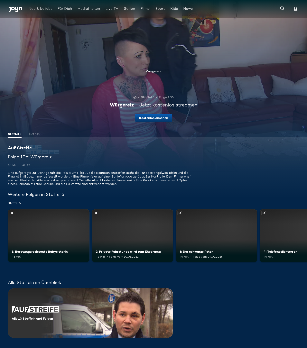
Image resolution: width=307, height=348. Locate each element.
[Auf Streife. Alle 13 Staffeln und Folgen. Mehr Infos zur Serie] (90, 313)
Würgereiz (153, 71)
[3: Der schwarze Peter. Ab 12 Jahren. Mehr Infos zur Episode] (216, 235)
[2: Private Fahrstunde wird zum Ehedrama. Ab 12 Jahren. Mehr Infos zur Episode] (132, 235)
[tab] (14, 134)
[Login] (295, 8)
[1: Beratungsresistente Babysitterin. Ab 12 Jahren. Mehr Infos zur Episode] (48, 235)
